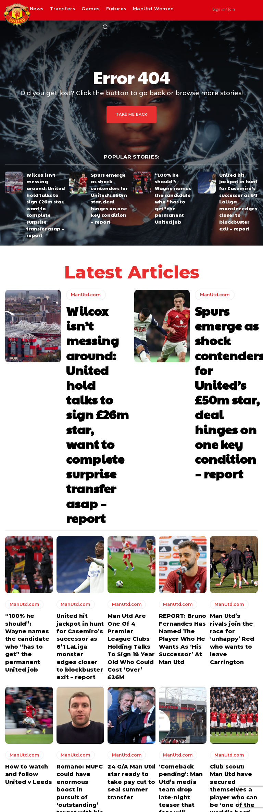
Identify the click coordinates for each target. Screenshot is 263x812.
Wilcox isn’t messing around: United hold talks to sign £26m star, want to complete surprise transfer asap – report (45, 187)
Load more (131, 610)
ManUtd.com (85, 261)
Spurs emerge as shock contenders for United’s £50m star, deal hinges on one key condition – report (110, 185)
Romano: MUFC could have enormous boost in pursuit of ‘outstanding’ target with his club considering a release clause (80, 568)
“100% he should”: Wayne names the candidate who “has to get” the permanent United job (174, 185)
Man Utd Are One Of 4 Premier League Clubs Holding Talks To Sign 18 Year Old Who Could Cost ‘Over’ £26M (129, 435)
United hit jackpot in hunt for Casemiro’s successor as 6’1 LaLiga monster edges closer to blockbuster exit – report (236, 190)
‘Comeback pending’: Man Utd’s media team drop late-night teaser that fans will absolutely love (181, 565)
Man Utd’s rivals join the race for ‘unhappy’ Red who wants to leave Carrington (231, 429)
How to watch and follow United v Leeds (28, 553)
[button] (105, 26)
